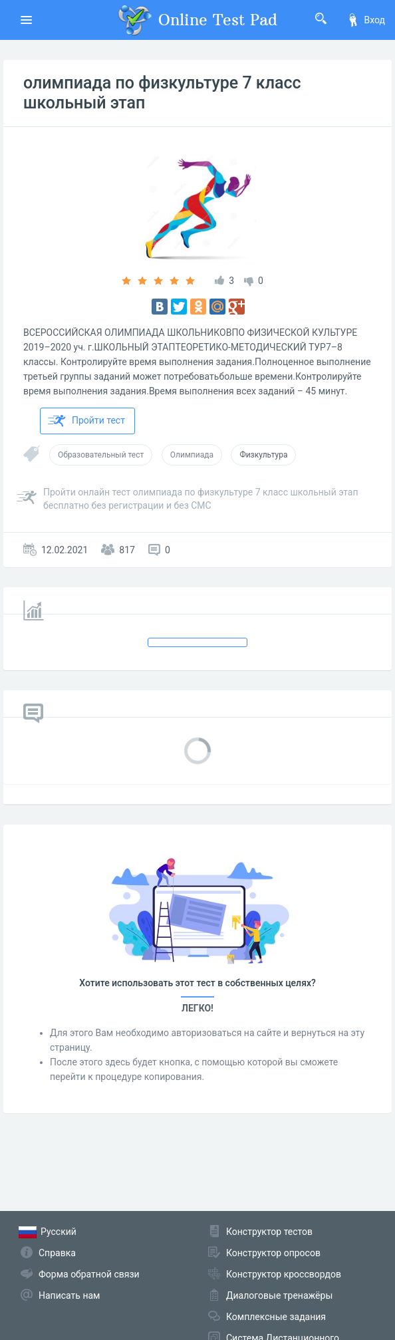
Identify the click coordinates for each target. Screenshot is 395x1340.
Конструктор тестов (269, 1231)
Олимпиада (191, 455)
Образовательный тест (101, 455)
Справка (57, 1253)
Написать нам (69, 1295)
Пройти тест (86, 421)
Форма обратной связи (89, 1274)
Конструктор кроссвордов (283, 1274)
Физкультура (263, 455)
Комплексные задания (276, 1316)
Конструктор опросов (273, 1253)
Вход (365, 20)
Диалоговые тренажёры (279, 1295)
